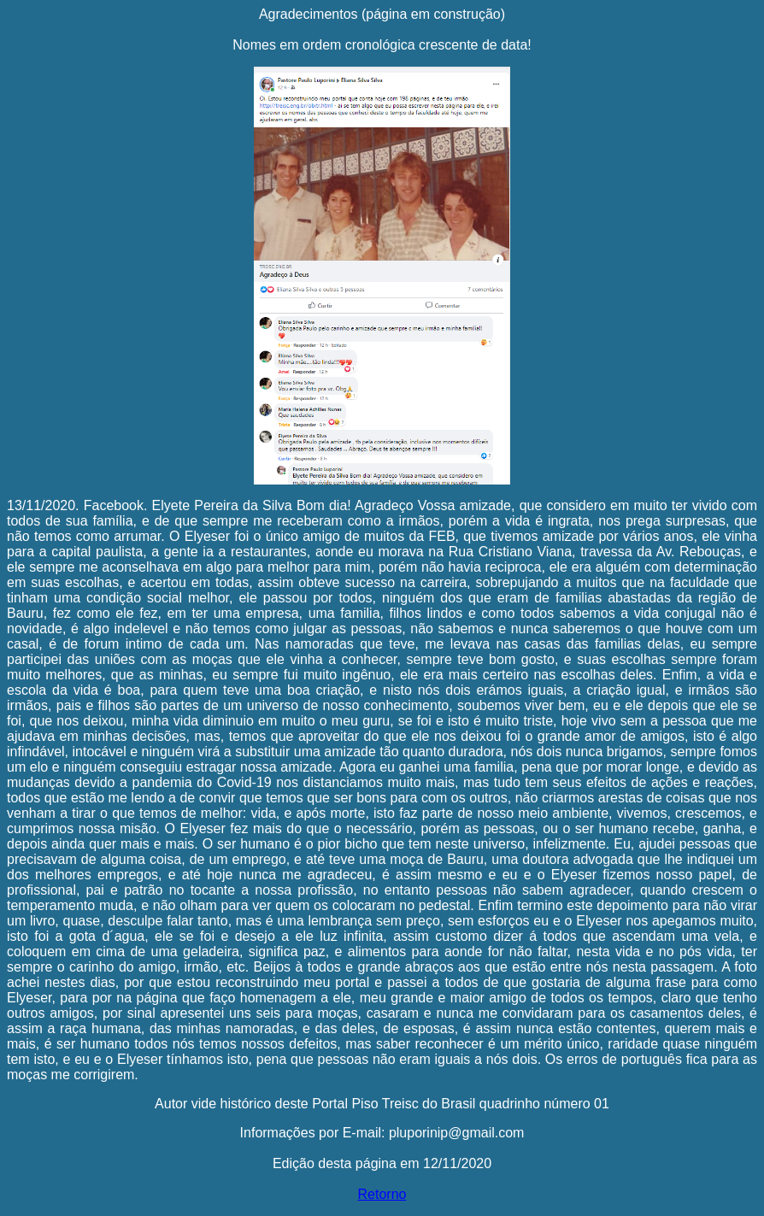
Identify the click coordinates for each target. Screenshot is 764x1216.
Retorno (382, 1194)
